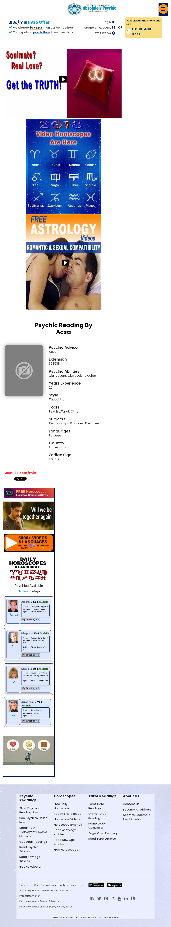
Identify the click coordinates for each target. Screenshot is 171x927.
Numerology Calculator (97, 825)
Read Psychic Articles (28, 849)
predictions (41, 32)
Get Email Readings (33, 842)
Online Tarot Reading (97, 816)
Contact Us (131, 804)
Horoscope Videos (67, 819)
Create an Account (97, 28)
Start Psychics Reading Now (29, 810)
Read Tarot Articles (102, 839)
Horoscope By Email (68, 825)
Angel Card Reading (102, 833)
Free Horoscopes (66, 849)
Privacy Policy (64, 906)
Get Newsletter (30, 867)
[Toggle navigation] (163, 9)
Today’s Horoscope (67, 814)
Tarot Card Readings (96, 806)
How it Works (102, 33)
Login (107, 22)
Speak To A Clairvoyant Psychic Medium (33, 832)
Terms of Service (49, 901)
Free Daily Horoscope (62, 806)
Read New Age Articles (29, 859)
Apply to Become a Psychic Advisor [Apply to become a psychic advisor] (136, 817)
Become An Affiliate (137, 809)
